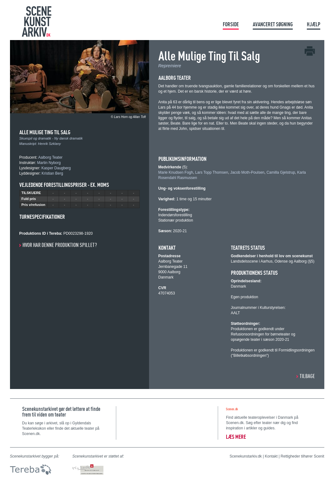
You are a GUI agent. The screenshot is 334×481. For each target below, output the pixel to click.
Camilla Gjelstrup (281, 172)
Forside (231, 24)
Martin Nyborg (49, 163)
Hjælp (313, 24)
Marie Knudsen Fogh (175, 172)
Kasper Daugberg (56, 168)
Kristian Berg (52, 173)
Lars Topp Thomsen (211, 172)
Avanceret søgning (273, 24)
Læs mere (236, 436)
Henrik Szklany (49, 144)
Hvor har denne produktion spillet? (59, 245)
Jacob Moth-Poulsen (247, 172)
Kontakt (271, 456)
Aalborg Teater (50, 157)
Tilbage (307, 376)
